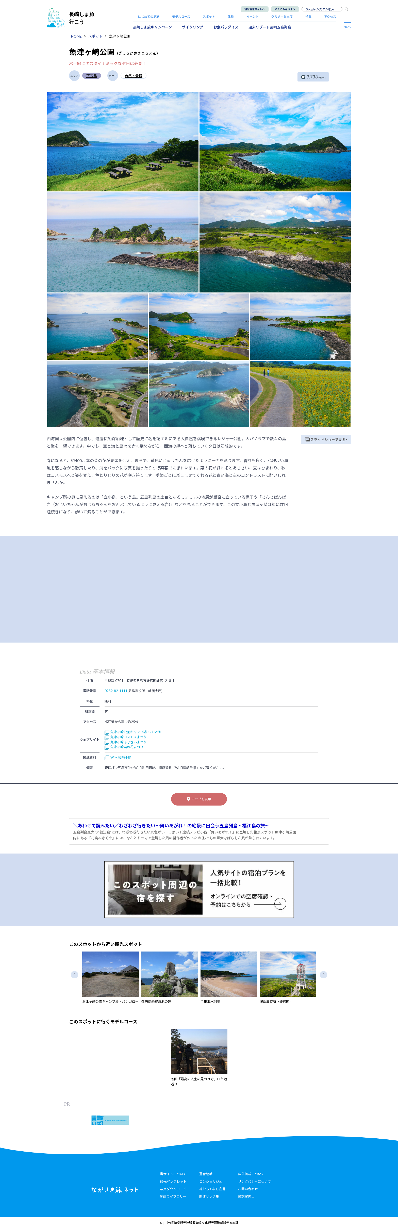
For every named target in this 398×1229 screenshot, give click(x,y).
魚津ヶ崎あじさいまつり (126, 742)
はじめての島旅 (148, 17)
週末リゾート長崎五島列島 (269, 27)
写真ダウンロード (173, 1189)
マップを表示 (199, 799)
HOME (76, 36)
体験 (231, 17)
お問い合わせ (248, 1189)
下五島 (91, 76)
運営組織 (205, 1174)
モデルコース (181, 17)
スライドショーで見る (326, 439)
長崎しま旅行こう (70, 18)
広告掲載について (251, 1174)
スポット (209, 17)
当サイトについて (173, 1174)
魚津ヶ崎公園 (119, 36)
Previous (74, 974)
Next (323, 974)
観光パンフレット (173, 1181)
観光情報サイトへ (254, 9)
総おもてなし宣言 (212, 1189)
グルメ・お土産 (282, 17)
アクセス (330, 17)
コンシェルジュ (210, 1181)
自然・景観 (133, 76)
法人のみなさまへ (285, 9)
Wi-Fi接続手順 (118, 757)
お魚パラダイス (225, 27)
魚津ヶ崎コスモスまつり (126, 737)
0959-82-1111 (116, 691)
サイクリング (192, 27)
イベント (252, 17)
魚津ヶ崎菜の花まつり (124, 747)
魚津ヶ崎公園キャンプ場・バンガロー (136, 732)
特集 (308, 17)
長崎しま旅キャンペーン (152, 27)
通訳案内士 (246, 1196)
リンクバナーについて (254, 1181)
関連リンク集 (209, 1196)
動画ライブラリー (173, 1196)
